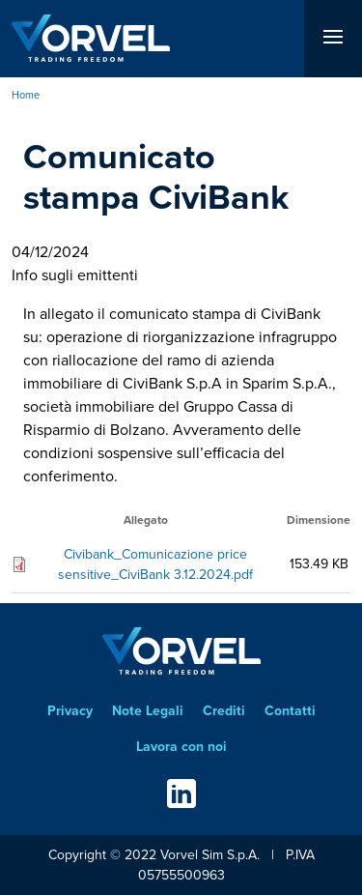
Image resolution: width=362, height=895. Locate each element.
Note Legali (147, 711)
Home (26, 94)
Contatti (290, 711)
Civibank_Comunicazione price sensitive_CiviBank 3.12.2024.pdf (155, 564)
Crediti (224, 711)
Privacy (70, 711)
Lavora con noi (181, 746)
